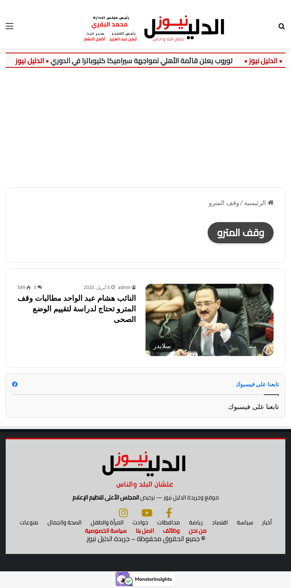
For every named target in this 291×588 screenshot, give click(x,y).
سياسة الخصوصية (106, 530)
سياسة (245, 522)
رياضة (196, 522)
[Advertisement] (145, 125)
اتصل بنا (145, 530)
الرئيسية (259, 203)
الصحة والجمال (64, 522)
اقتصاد (220, 522)
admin (124, 287)
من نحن (198, 530)
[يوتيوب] (146, 513)
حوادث (140, 522)
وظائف (171, 530)
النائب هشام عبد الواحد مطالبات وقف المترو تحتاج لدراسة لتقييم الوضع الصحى (76, 309)
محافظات (168, 522)
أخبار (267, 522)
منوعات (29, 522)
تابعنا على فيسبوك (253, 407)
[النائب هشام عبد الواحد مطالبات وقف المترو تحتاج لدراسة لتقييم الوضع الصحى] (210, 320)
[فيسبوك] (169, 513)
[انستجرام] (123, 513)
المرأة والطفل (107, 522)
